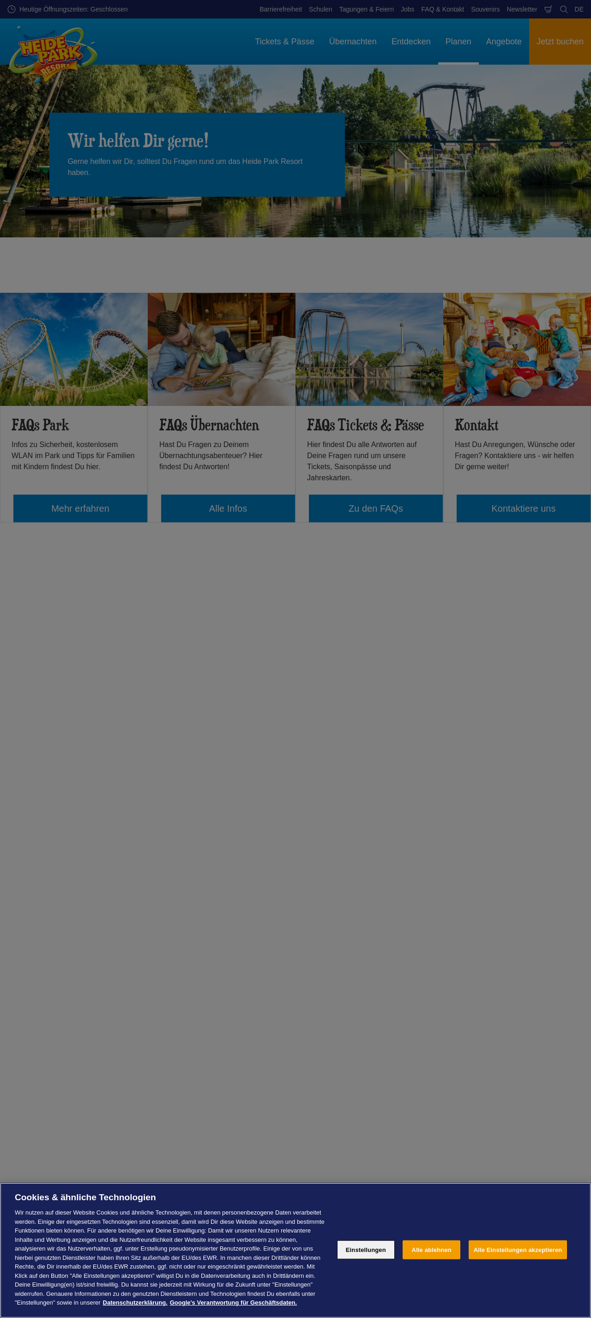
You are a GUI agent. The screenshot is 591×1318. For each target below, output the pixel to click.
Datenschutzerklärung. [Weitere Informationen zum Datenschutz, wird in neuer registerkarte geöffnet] (135, 1302)
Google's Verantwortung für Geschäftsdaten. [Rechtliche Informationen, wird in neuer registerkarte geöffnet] (233, 1302)
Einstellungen (366, 1249)
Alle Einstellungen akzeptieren (518, 1249)
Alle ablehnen (432, 1249)
